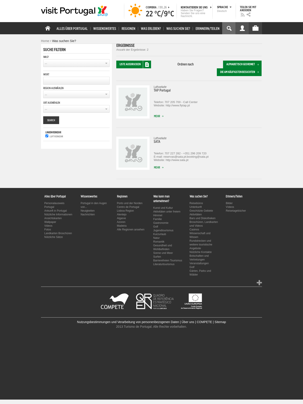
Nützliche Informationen (58, 214)
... (46, 63)
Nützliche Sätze (53, 237)
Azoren (121, 222)
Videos (48, 225)
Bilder (229, 203)
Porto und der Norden (129, 203)
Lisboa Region (125, 210)
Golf (155, 226)
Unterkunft (196, 207)
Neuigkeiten (88, 210)
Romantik (159, 241)
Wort (46, 74)
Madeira (121, 225)
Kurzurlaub (159, 234)
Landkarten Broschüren (58, 233)
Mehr (159, 116)
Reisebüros (196, 203)
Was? (46, 57)
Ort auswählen (51, 102)
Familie (157, 219)
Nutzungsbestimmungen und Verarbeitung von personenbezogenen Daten (128, 322)
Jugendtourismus (163, 230)
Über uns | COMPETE (197, 322)
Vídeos (230, 207)
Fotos (47, 229)
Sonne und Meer (163, 253)
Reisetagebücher (236, 210)
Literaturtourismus (164, 264)
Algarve (121, 218)
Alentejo (121, 214)
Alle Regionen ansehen (130, 229)
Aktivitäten (196, 214)
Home (45, 41)
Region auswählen (53, 88)
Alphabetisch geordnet (244, 64)
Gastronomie (161, 222)
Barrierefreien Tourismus (167, 260)
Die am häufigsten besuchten (241, 72)
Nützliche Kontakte (201, 252)
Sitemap (220, 322)
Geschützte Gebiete (201, 210)
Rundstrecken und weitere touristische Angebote (201, 244)
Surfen (157, 256)
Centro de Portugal (128, 207)
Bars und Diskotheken (203, 218)
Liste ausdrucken (135, 64)
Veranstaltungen (199, 263)
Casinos (194, 229)
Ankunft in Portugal (55, 210)
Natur (156, 237)
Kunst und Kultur (163, 207)
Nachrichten (88, 214)
